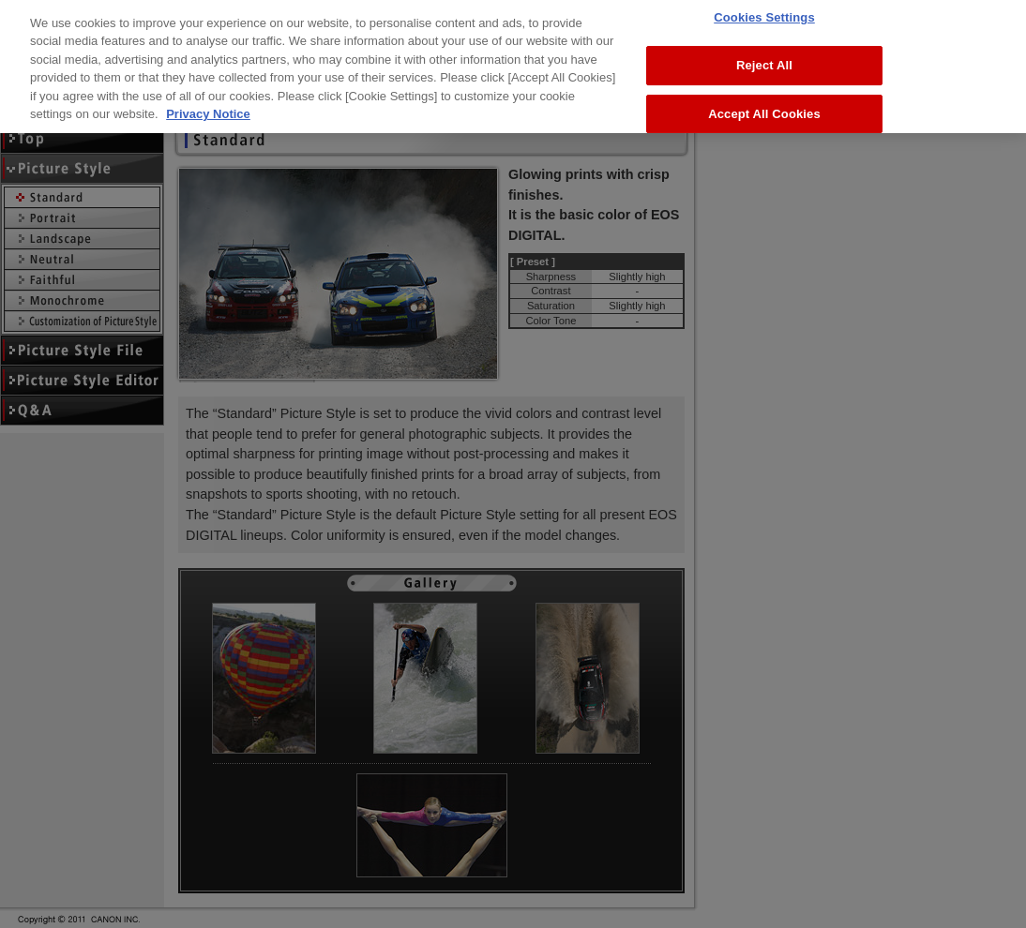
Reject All (764, 47)
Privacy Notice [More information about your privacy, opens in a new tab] (208, 96)
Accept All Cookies (764, 95)
